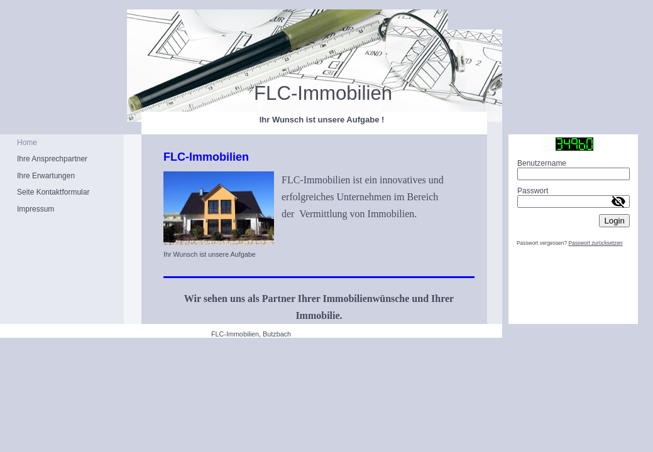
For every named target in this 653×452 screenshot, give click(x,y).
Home (27, 142)
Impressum (35, 209)
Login (614, 220)
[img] (251, 71)
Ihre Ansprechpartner (52, 158)
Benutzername (541, 163)
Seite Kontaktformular (53, 192)
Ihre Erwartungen (46, 175)
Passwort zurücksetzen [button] (595, 243)
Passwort (532, 190)
